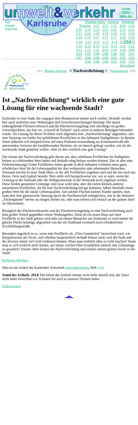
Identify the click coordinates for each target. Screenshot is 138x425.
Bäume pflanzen (55, 71)
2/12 (123, 46)
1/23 (105, 29)
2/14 (101, 267)
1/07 (79, 58)
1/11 (96, 50)
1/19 (123, 33)
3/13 (88, 46)
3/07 (123, 54)
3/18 (131, 33)
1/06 (105, 58)
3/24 (123, 26)
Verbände (127, 22)
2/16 (131, 37)
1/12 (131, 46)
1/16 (79, 42)
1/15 (105, 42)
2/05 (123, 58)
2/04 (96, 61)
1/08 (114, 54)
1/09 (88, 54)
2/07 (131, 54)
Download (127, 65)
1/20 (96, 33)
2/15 (97, 42)
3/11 (79, 50)
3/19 (105, 33)
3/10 (105, 50)
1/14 (79, 46)
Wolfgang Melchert (15, 260)
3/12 (114, 46)
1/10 (123, 50)
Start (7, 21)
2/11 (88, 50)
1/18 (88, 37)
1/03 (131, 61)
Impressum (11, 28)
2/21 (131, 29)
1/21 (79, 33)
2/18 (79, 37)
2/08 (105, 54)
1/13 (105, 46)
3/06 (88, 58)
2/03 (123, 61)
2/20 (88, 33)
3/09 (131, 50)
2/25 (105, 26)
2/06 (96, 58)
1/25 (114, 26)
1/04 (105, 61)
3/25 (96, 26)
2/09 (79, 54)
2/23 (96, 29)
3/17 (96, 37)
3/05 (114, 58)
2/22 (114, 29)
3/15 (88, 42)
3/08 (96, 54)
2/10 (114, 50)
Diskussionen (11, 286)
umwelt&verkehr (77, 267)
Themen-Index (95, 22)
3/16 (123, 37)
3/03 (114, 61)
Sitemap (9, 25)
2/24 (131, 26)
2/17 (105, 37)
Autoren (113, 22)
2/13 (96, 46)
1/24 (79, 29)
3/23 (88, 29)
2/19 (114, 33)
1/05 (131, 58)
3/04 (88, 61)
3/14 (114, 42)
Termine (85, 26)
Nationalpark (119, 71)
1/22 (123, 29)
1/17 (114, 37)
